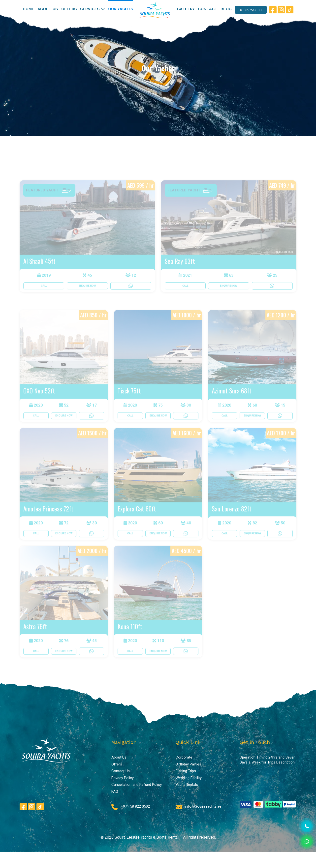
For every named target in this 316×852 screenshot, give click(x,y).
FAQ (114, 791)
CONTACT (207, 8)
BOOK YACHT (250, 9)
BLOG (226, 8)
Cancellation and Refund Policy (136, 784)
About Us (118, 757)
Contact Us (120, 771)
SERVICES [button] (92, 8)
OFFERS (69, 8)
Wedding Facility (189, 778)
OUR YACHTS (120, 8)
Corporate (184, 757)
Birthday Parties (188, 764)
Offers (116, 764)
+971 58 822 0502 (135, 806)
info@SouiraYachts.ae (203, 806)
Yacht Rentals (187, 784)
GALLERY (186, 8)
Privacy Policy (122, 778)
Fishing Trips (186, 771)
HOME (28, 8)
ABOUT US (47, 8)
